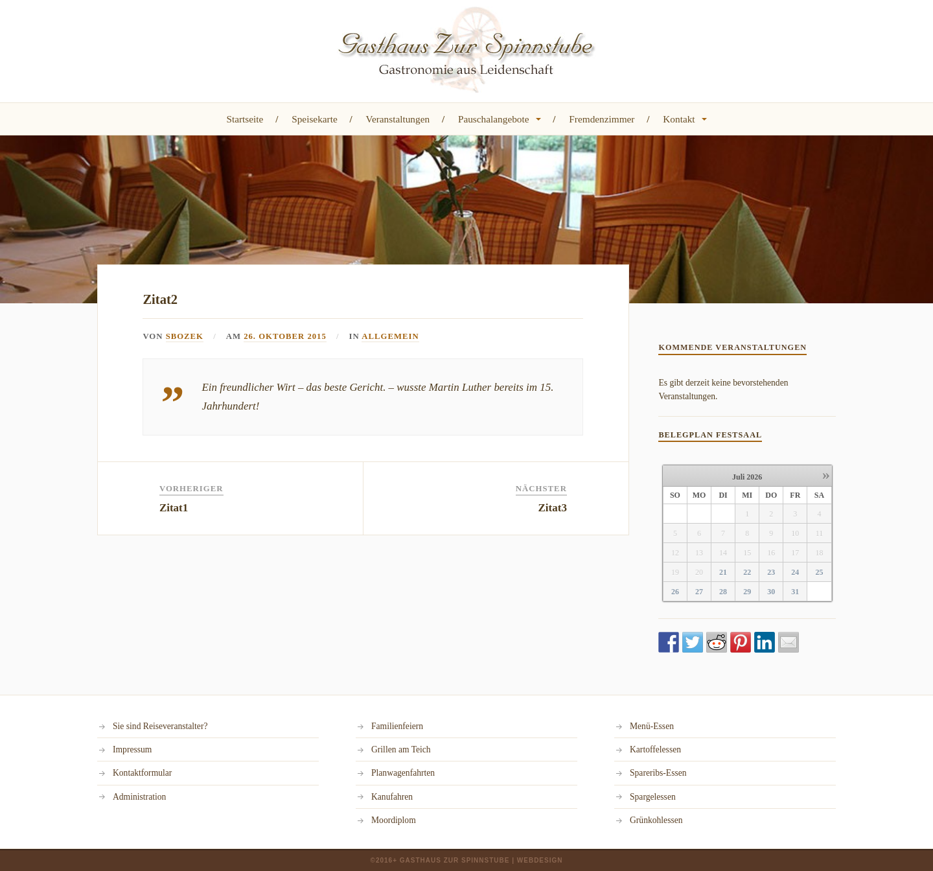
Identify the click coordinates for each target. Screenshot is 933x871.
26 (675, 591)
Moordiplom (393, 820)
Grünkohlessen (656, 820)
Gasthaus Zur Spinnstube (455, 860)
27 (699, 591)
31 (795, 591)
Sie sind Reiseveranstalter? (160, 726)
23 (771, 572)
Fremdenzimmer (601, 118)
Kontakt (679, 118)
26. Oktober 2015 (285, 336)
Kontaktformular (142, 773)
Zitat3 (552, 508)
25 (819, 572)
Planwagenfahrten (403, 773)
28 (723, 591)
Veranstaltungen (398, 118)
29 (747, 591)
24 (795, 572)
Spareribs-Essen (658, 773)
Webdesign (540, 860)
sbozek (184, 336)
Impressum (132, 749)
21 (723, 572)
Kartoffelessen (655, 749)
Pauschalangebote (493, 118)
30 (771, 591)
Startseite (244, 118)
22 (747, 572)
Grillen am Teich (401, 749)
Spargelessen (653, 797)
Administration (139, 797)
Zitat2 (160, 299)
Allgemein (390, 336)
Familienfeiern (397, 726)
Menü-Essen (652, 726)
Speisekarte (315, 118)
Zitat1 (173, 508)
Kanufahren (392, 797)
